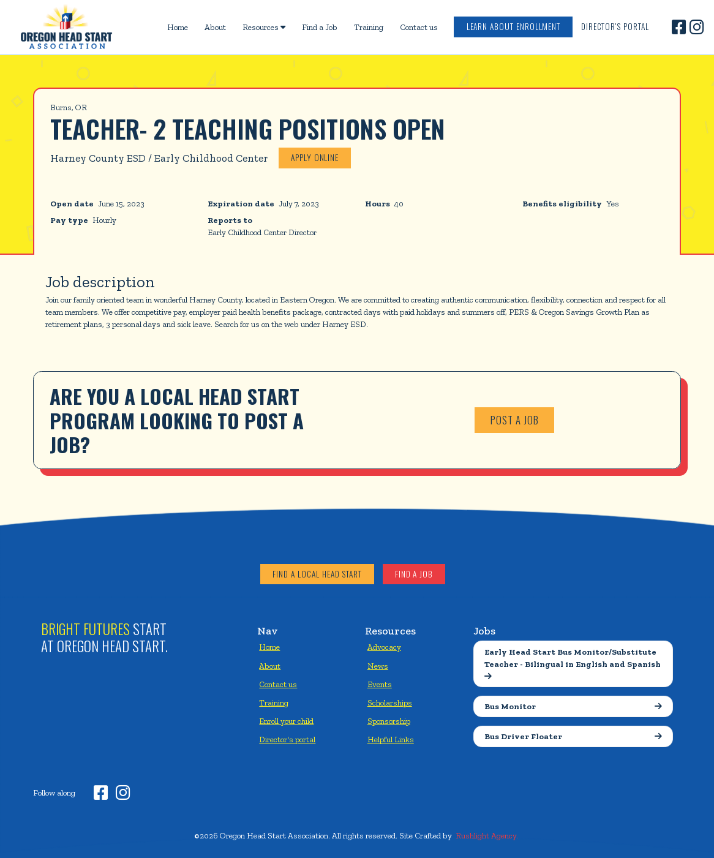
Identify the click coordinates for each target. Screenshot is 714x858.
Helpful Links (390, 739)
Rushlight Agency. (487, 835)
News (377, 666)
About (215, 27)
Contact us (419, 27)
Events (379, 684)
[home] (66, 27)
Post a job (514, 419)
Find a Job (319, 27)
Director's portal (287, 739)
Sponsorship (388, 721)
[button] (263, 27)
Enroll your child (286, 721)
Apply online (315, 157)
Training (368, 27)
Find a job (414, 574)
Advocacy (384, 647)
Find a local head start (317, 574)
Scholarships (389, 702)
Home (177, 27)
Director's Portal (615, 26)
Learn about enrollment (514, 26)
